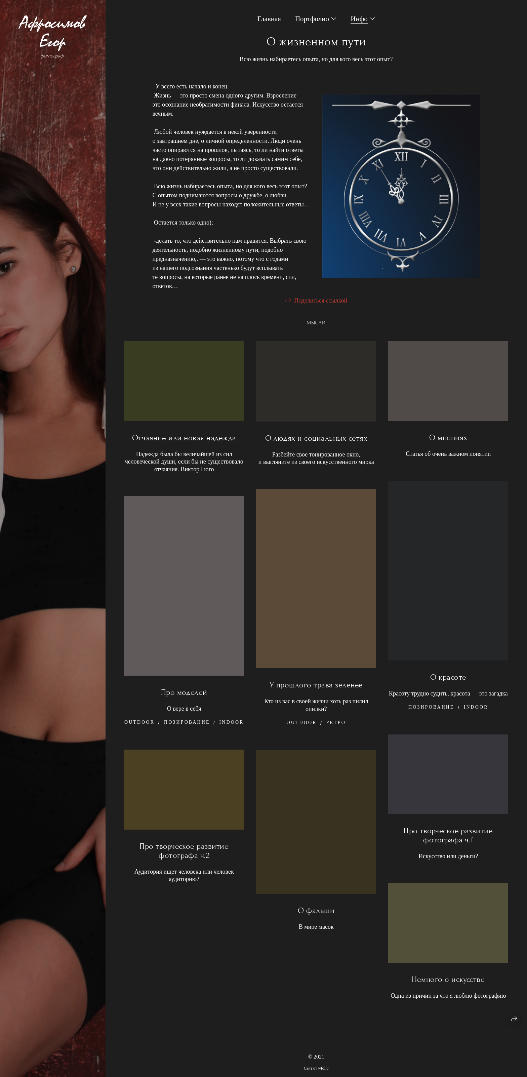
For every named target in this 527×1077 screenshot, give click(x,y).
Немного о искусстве (448, 982)
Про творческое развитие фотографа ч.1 (448, 838)
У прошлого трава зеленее (316, 687)
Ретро (336, 724)
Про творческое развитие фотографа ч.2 (184, 853)
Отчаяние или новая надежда (184, 440)
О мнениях (448, 440)
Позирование (431, 709)
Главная (269, 19)
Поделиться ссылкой (320, 303)
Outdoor (302, 724)
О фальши (316, 913)
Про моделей (184, 694)
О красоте (448, 679)
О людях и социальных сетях (316, 440)
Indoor (476, 709)
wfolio (323, 1068)
